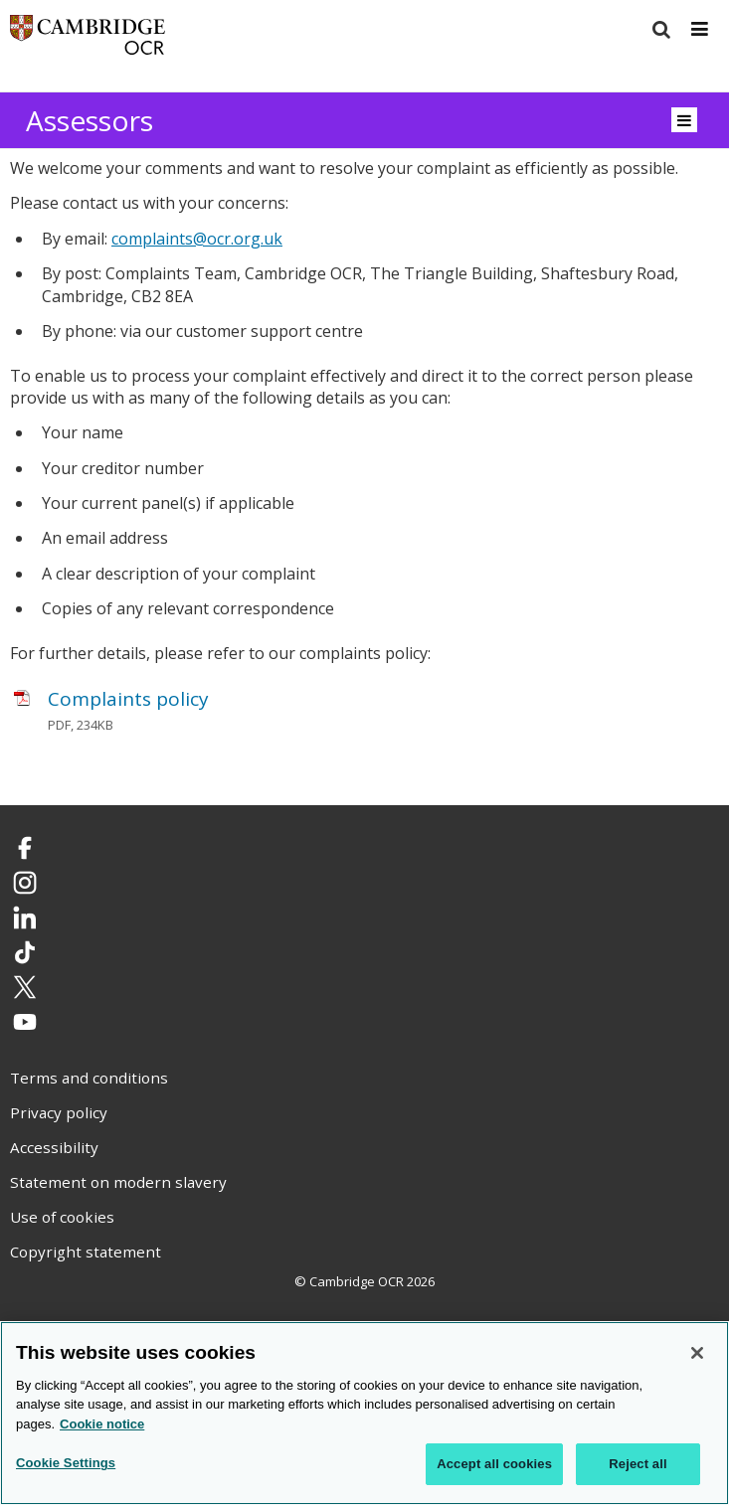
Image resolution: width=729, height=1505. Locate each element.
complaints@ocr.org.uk (196, 239)
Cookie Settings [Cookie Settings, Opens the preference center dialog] (65, 1462)
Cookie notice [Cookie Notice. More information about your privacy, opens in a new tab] (102, 1424)
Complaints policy (128, 699)
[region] (364, 1413)
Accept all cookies (494, 1463)
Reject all (637, 1463)
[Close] (697, 1353)
